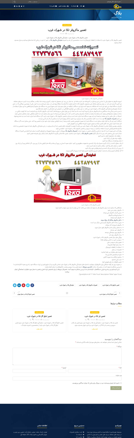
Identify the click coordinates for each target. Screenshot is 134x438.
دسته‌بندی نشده (114, 18)
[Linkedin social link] (17, 6)
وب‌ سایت (119, 377)
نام (120, 369)
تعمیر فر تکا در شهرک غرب (94, 318)
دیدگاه (119, 348)
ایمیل (64, 369)
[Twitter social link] (21, 6)
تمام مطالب (67, 294)
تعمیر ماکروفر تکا (87, 133)
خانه (121, 17)
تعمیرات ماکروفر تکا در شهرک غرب (88, 285)
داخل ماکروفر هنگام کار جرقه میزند (111, 220)
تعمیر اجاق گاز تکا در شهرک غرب (39, 318)
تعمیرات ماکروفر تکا (110, 119)
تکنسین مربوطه (87, 267)
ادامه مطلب (95, 331)
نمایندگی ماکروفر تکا (56, 40)
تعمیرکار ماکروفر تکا (72, 131)
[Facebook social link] (24, 6)
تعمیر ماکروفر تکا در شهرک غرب (110, 285)
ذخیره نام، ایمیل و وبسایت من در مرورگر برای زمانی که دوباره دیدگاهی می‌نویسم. (96, 385)
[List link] (67, 434)
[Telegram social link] (14, 6)
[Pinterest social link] (19, 6)
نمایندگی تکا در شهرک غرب (67, 285)
